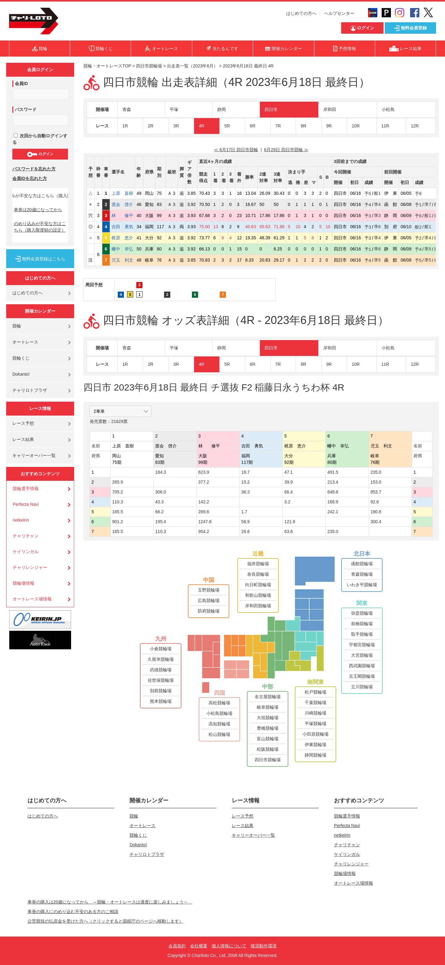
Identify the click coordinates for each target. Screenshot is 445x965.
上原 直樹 (122, 193)
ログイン (40, 154)
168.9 (332, 501)
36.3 (245, 491)
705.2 (117, 491)
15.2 (245, 482)
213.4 (332, 482)
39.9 (288, 482)
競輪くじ (21, 358)
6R (252, 125)
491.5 (332, 472)
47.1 (288, 472)
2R (150, 125)
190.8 (376, 511)
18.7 (245, 472)
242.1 (332, 511)
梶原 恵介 (122, 237)
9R (329, 125)
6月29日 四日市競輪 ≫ (286, 149)
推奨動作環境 (264, 945)
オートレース (25, 341)
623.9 (203, 472)
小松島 (388, 109)
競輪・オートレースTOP (107, 65)
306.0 (160, 491)
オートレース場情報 (32, 598)
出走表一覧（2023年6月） (192, 65)
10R (356, 125)
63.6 (288, 531)
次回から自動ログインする (39, 139)
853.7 (376, 491)
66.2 (159, 511)
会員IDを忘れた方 (29, 178)
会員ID (21, 83)
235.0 (376, 472)
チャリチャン (26, 535)
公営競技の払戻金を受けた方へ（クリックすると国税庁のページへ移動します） (105, 921)
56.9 (245, 521)
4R (201, 125)
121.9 (289, 521)
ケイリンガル (26, 551)
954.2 (203, 531)
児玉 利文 (122, 260)
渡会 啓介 (122, 204)
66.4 (288, 491)
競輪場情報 (23, 583)
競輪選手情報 (26, 488)
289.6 (203, 511)
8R (303, 125)
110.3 (117, 501)
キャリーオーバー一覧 (34, 455)
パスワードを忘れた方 (34, 168)
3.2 (287, 501)
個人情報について (229, 945)
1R (125, 125)
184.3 (160, 472)
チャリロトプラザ (29, 390)
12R (415, 125)
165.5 (117, 511)
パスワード (25, 109)
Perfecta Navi (26, 504)
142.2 (203, 501)
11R (385, 125)
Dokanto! (21, 374)
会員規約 (177, 945)
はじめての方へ (301, 13)
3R (176, 125)
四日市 (271, 109)
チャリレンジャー (30, 567)
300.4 (376, 521)
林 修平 (122, 215)
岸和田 (329, 109)
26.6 (245, 531)
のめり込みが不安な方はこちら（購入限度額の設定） (40, 227)
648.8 (332, 491)
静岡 (221, 109)
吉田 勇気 (122, 226)
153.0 (376, 482)
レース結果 (23, 439)
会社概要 (198, 945)
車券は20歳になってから (38, 209)
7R (278, 125)
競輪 (16, 325)
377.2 (203, 482)
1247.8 (205, 521)
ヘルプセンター (339, 13)
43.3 (159, 501)
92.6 (375, 501)
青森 (126, 109)
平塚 (174, 109)
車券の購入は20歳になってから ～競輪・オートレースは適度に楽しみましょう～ (110, 901)
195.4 (160, 521)
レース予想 (23, 423)
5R (227, 125)
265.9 (117, 482)
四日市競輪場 (149, 65)
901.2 (117, 521)
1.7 (244, 511)
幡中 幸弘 (122, 248)
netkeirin (21, 520)
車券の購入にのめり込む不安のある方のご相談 (73, 911)
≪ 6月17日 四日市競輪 (236, 149)
